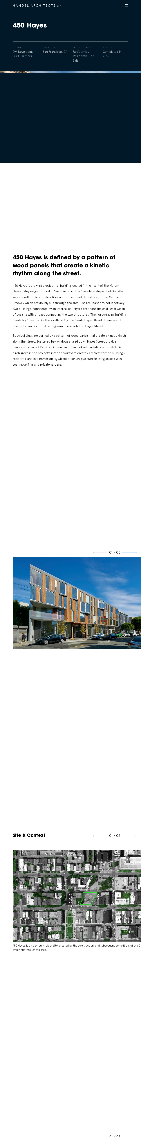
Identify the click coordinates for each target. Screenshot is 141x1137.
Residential (80, 52)
